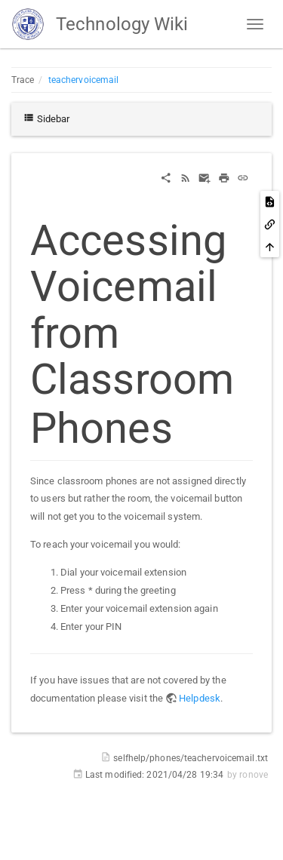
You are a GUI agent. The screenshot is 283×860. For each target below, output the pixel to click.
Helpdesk (199, 698)
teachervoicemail (83, 80)
